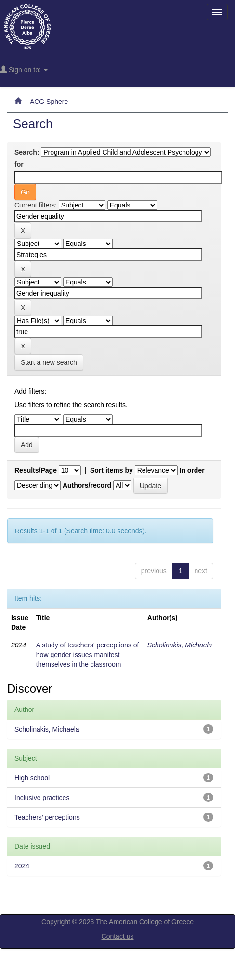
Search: (26, 152)
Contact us (118, 936)
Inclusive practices (41, 797)
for (19, 164)
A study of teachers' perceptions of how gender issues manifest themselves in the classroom (87, 654)
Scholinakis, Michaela (179, 645)
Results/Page (35, 470)
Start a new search (49, 362)
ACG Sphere (49, 101)
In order (192, 470)
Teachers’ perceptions (47, 817)
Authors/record (87, 485)
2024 (21, 866)
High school (32, 778)
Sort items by (111, 470)
